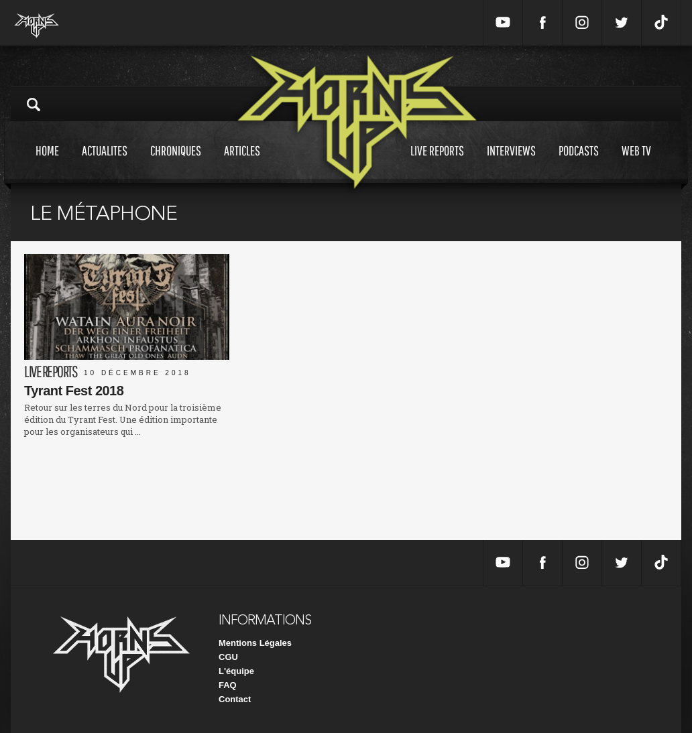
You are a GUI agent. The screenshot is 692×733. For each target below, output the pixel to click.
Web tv (636, 163)
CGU (228, 657)
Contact (235, 699)
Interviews (511, 163)
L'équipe (236, 671)
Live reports (437, 163)
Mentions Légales (255, 643)
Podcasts (578, 163)
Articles (242, 163)
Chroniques (176, 163)
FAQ (228, 685)
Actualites (104, 163)
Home (47, 163)
